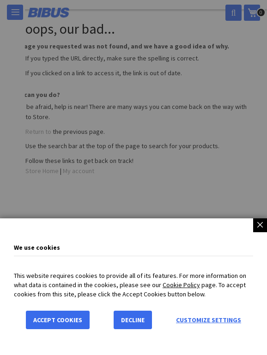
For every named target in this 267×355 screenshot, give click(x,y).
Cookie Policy (181, 286)
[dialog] (133, 177)
